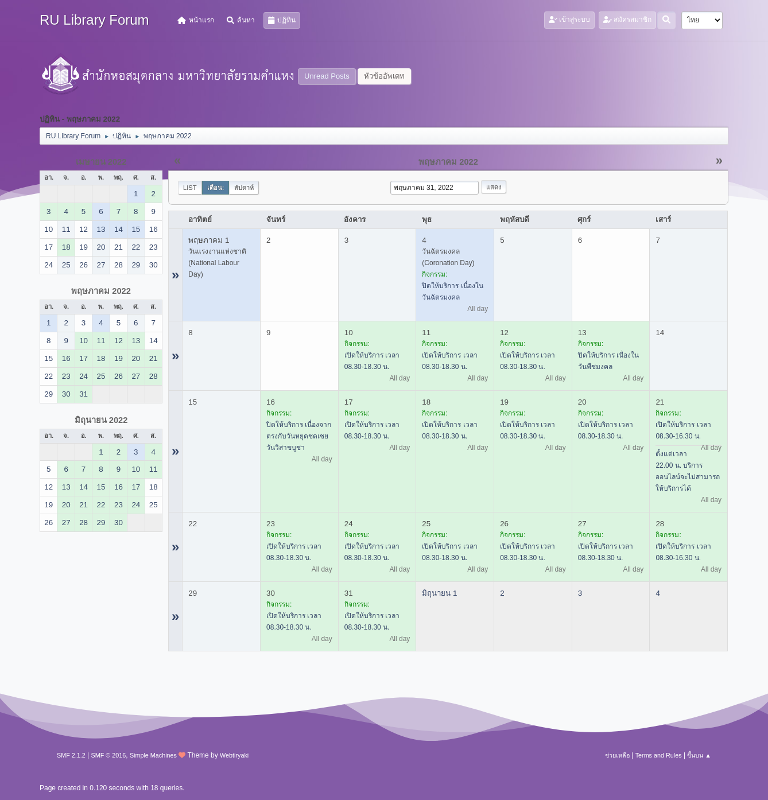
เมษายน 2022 (101, 161)
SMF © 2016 (108, 755)
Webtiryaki (234, 755)
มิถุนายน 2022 (101, 420)
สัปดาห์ (244, 187)
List (190, 187)
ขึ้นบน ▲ (699, 755)
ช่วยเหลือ (617, 755)
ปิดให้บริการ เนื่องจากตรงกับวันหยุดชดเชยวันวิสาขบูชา (298, 436)
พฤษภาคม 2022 (101, 291)
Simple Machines (153, 755)
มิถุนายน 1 (439, 593)
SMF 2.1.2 (71, 755)
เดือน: (215, 187)
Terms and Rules (658, 755)
